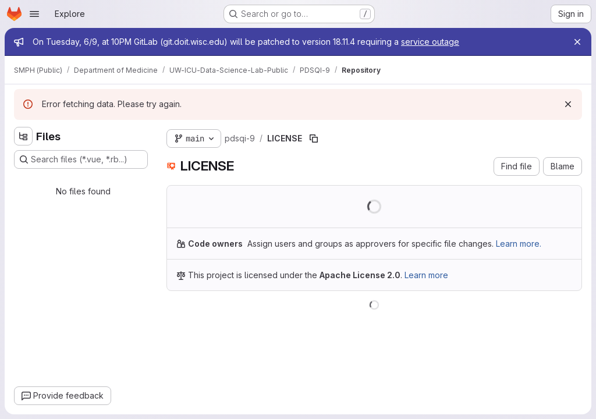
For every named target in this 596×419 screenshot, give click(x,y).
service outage (430, 42)
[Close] (577, 42)
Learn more (426, 275)
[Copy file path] (313, 138)
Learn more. (518, 243)
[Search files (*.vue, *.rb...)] (81, 159)
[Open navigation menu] (34, 14)
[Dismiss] (568, 104)
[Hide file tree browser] (23, 136)
